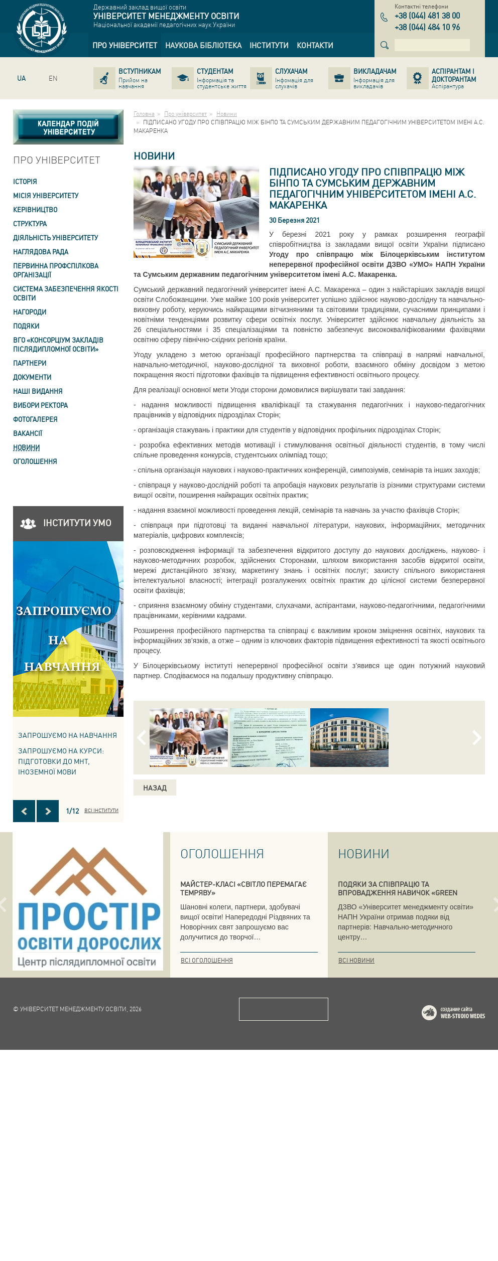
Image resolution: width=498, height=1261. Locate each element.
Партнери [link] (29, 363)
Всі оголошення (207, 960)
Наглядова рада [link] (40, 251)
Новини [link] (26, 447)
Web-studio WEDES (466, 1225)
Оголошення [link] (35, 461)
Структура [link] (30, 223)
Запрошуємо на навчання (67, 734)
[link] (124, 45)
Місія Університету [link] (45, 195)
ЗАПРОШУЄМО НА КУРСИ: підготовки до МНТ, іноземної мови (61, 761)
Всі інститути (101, 810)
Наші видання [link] (38, 391)
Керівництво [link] (35, 209)
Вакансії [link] (27, 433)
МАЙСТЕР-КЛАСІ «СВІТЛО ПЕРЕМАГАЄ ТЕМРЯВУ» (243, 888)
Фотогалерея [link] (35, 419)
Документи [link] (32, 377)
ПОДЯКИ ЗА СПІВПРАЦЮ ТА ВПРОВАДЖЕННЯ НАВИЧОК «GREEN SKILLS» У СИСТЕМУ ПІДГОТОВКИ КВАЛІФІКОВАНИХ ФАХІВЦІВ (397, 896)
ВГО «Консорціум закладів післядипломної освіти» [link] (58, 344)
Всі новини (356, 960)
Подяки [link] (26, 326)
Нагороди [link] (29, 311)
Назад (155, 787)
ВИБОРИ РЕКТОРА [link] (40, 405)
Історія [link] (25, 181)
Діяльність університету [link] (55, 237)
